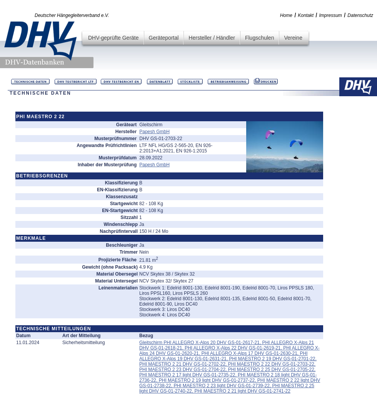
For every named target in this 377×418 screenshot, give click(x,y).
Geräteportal (164, 38)
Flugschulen (259, 38)
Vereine (293, 38)
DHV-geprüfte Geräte (113, 38)
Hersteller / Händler (211, 38)
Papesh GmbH (154, 131)
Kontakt (306, 15)
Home (286, 15)
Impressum (330, 15)
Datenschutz (360, 15)
